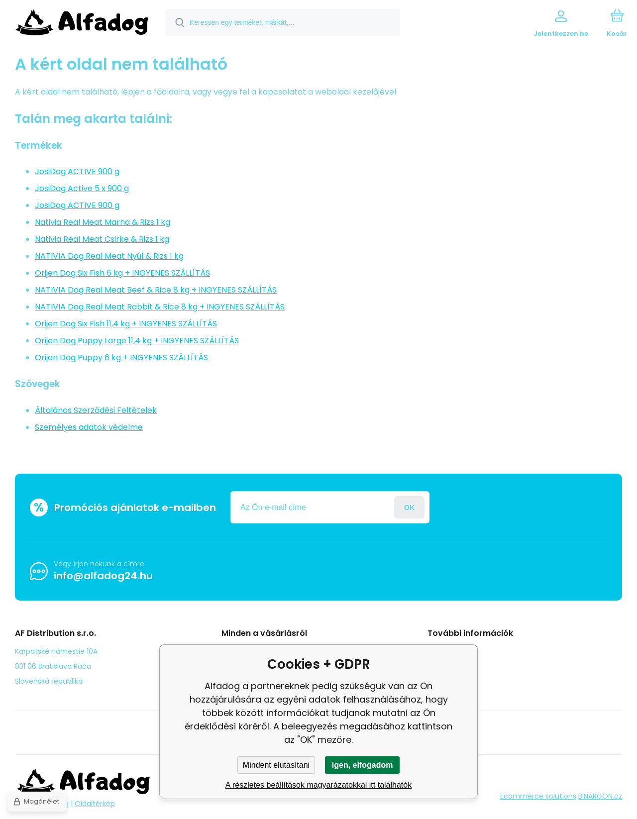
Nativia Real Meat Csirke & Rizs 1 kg (102, 239)
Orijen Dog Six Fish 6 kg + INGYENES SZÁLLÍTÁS (122, 273)
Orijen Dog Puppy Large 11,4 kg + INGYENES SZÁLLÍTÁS (137, 340)
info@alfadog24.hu (103, 576)
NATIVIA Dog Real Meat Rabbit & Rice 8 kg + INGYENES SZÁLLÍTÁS (160, 306)
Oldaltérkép (95, 804)
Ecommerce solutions (538, 796)
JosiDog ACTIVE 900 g (77, 171)
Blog (442, 651)
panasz (447, 665)
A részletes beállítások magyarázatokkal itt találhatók (318, 785)
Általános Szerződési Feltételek (96, 410)
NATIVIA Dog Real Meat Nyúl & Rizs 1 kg (109, 256)
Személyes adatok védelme (89, 427)
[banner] (81, 24)
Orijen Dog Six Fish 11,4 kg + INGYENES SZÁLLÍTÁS (126, 323)
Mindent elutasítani (276, 765)
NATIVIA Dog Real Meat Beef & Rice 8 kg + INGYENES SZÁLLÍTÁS (156, 290)
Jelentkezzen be (409, 507)
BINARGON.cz (600, 796)
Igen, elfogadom (362, 765)
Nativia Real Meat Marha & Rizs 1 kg (102, 222)
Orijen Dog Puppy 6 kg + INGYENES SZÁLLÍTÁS (121, 357)
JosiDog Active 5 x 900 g (82, 188)
